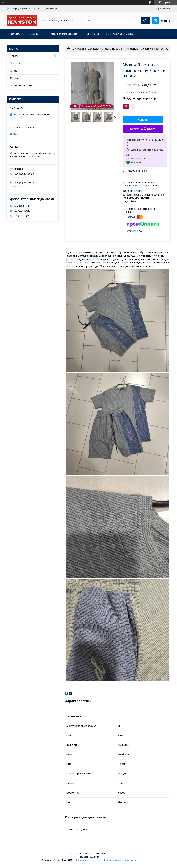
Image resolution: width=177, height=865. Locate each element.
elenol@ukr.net (21, 205)
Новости (15, 63)
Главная (15, 34)
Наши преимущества (63, 34)
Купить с (142, 129)
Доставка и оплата (119, 34)
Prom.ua (104, 853)
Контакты (92, 34)
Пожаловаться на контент (88, 860)
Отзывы (15, 78)
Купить (143, 119)
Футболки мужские (111, 48)
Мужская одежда (87, 48)
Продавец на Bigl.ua (88, 857)
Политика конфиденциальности (119, 860)
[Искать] (145, 20)
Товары (33, 34)
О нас (13, 70)
